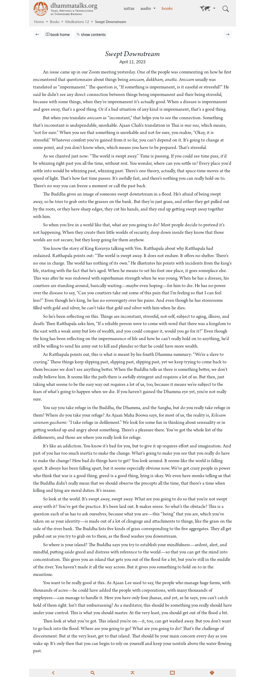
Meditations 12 (77, 22)
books (167, 9)
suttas (129, 9)
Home (39, 22)
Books (54, 22)
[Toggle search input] (225, 9)
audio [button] (146, 9)
